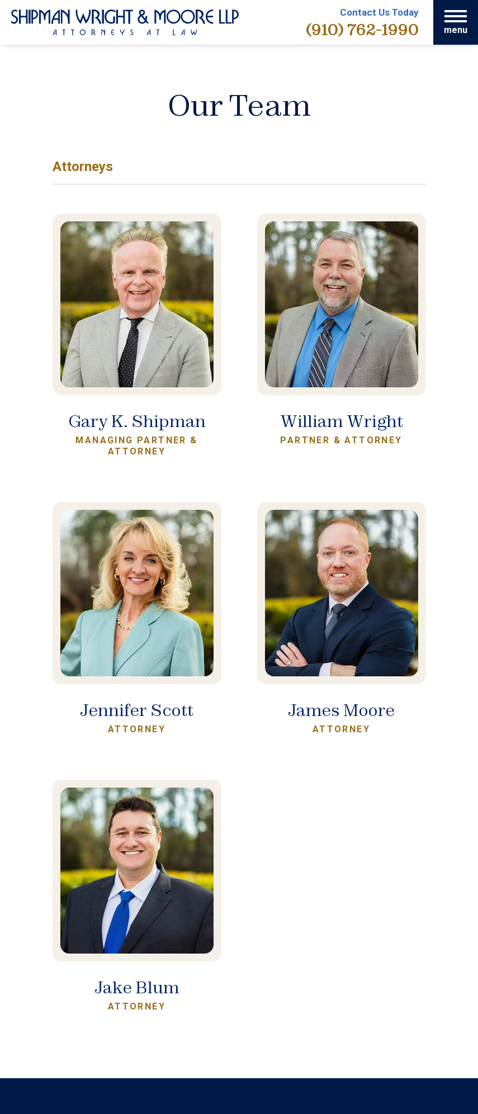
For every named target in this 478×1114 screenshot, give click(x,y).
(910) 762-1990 (362, 29)
